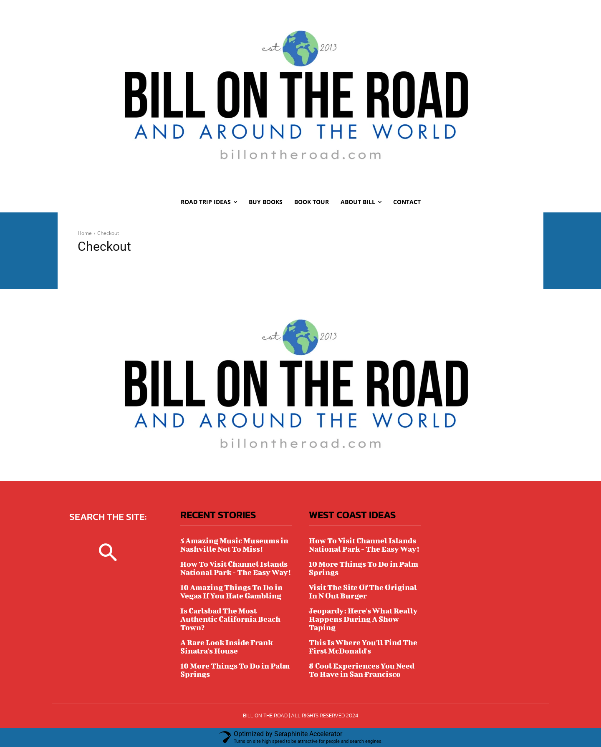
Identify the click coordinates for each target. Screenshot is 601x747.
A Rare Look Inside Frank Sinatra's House (226, 646)
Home (85, 233)
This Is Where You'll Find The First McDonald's (363, 646)
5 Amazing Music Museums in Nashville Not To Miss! (234, 544)
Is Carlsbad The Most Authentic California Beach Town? (230, 619)
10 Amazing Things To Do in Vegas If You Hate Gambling (231, 591)
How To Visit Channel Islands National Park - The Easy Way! (235, 568)
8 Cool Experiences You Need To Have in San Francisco (361, 670)
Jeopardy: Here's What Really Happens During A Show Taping (363, 619)
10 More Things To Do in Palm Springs (235, 670)
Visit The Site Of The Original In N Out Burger (363, 591)
